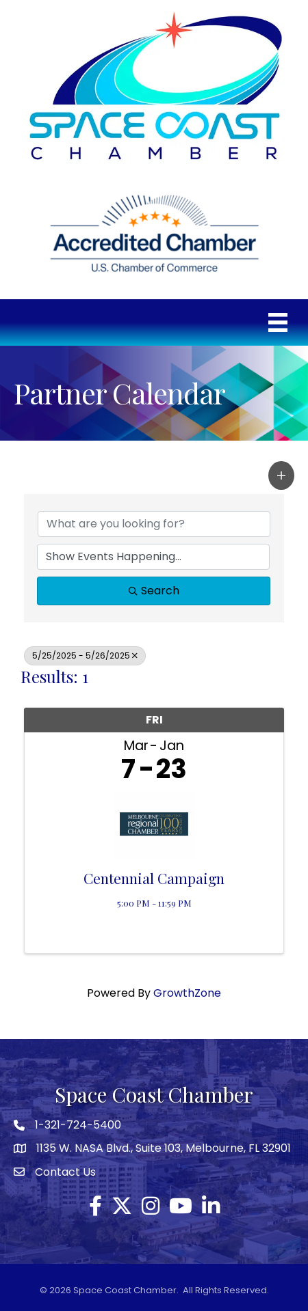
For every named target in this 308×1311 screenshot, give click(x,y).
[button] (281, 475)
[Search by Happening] (153, 557)
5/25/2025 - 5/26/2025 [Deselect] (85, 655)
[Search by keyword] (154, 524)
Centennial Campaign (154, 877)
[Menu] (278, 322)
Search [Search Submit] (154, 590)
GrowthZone (187, 993)
